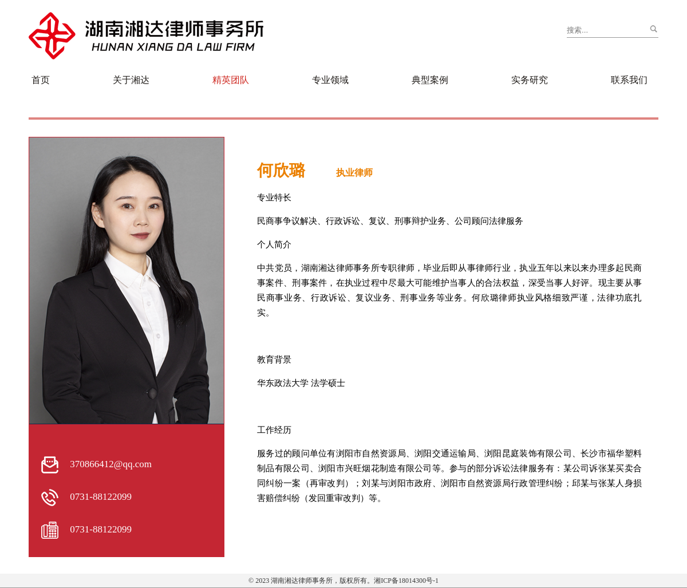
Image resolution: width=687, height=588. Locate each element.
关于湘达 (131, 80)
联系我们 (629, 80)
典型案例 (430, 80)
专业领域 (330, 80)
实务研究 (529, 80)
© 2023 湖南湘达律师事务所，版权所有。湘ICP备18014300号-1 (343, 581)
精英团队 (230, 80)
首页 (40, 80)
